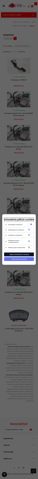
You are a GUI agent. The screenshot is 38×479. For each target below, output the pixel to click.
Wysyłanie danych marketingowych (13, 241)
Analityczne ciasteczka (15, 235)
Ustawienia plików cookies (19, 219)
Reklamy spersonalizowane (16, 247)
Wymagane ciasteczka (15, 225)
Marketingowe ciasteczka (16, 230)
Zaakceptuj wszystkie (19, 259)
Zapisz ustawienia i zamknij (19, 254)
